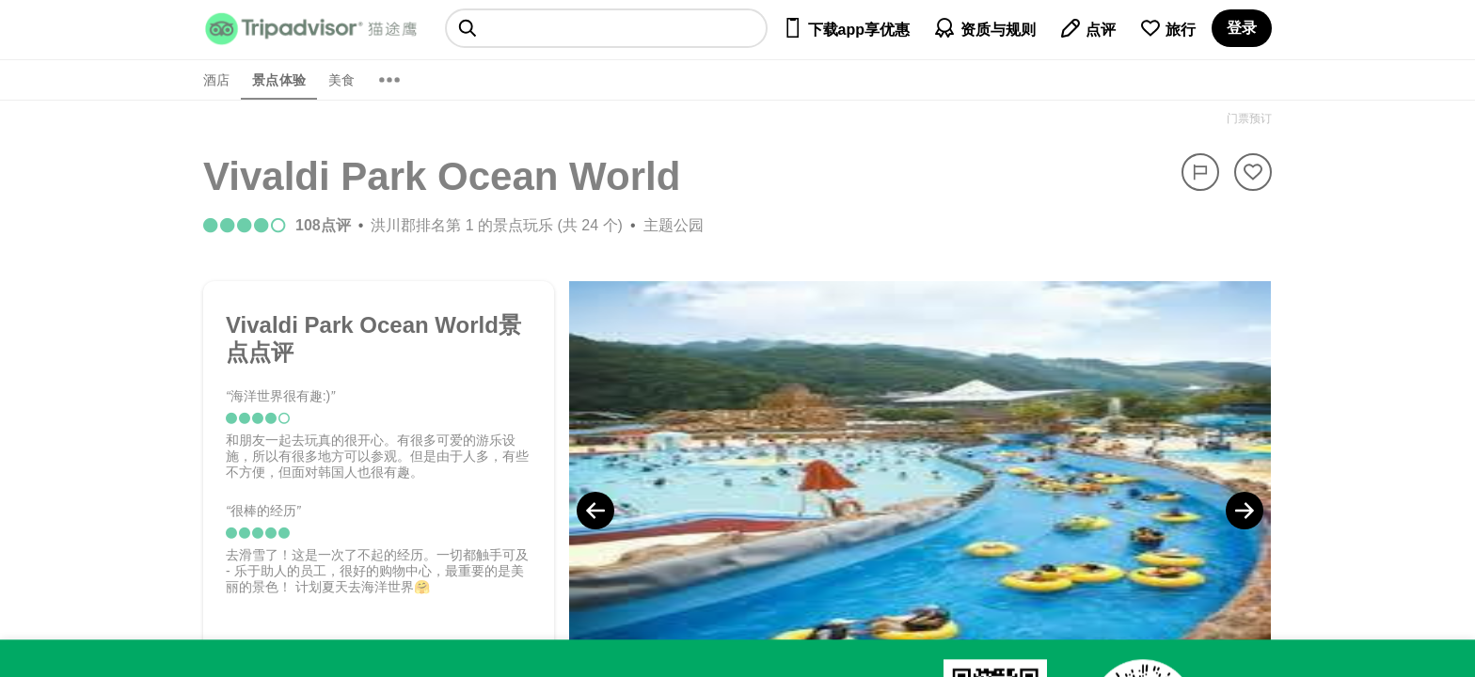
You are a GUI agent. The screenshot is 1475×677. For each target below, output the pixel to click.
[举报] (1200, 172)
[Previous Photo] (595, 510)
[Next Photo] (1244, 510)
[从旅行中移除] (1253, 172)
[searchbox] (606, 28)
